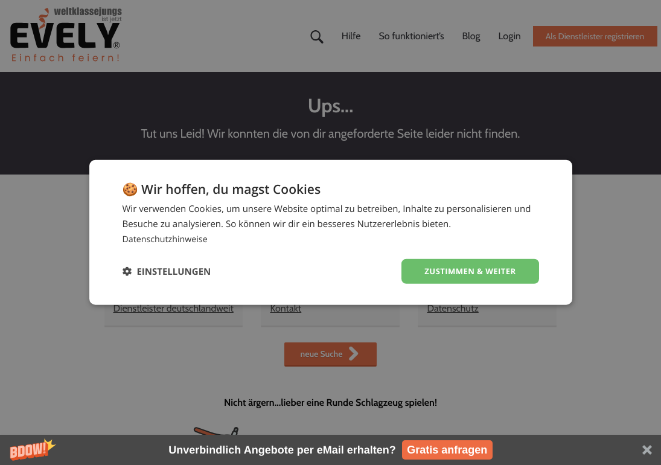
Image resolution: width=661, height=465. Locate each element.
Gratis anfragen (447, 450)
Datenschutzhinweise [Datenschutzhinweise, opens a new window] (167, 238)
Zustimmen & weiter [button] (467, 271)
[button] (330, 450)
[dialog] (330, 232)
